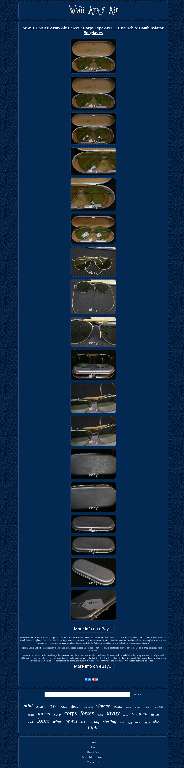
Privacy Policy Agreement (93, 757)
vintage (103, 706)
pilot (28, 705)
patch (30, 722)
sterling (109, 721)
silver (125, 715)
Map (93, 747)
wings (58, 721)
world (147, 723)
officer (159, 706)
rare (137, 722)
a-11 (84, 722)
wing (122, 722)
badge (31, 715)
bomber (138, 707)
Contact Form (93, 752)
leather (118, 706)
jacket (44, 713)
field (130, 723)
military (41, 706)
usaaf (94, 721)
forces (87, 713)
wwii (71, 720)
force (43, 720)
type (53, 705)
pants (148, 706)
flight (93, 727)
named (128, 708)
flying (155, 714)
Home (93, 742)
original (140, 713)
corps (70, 713)
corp (57, 714)
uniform (88, 706)
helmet (64, 707)
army (113, 712)
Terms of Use (93, 762)
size (156, 721)
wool (100, 714)
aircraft (75, 706)
